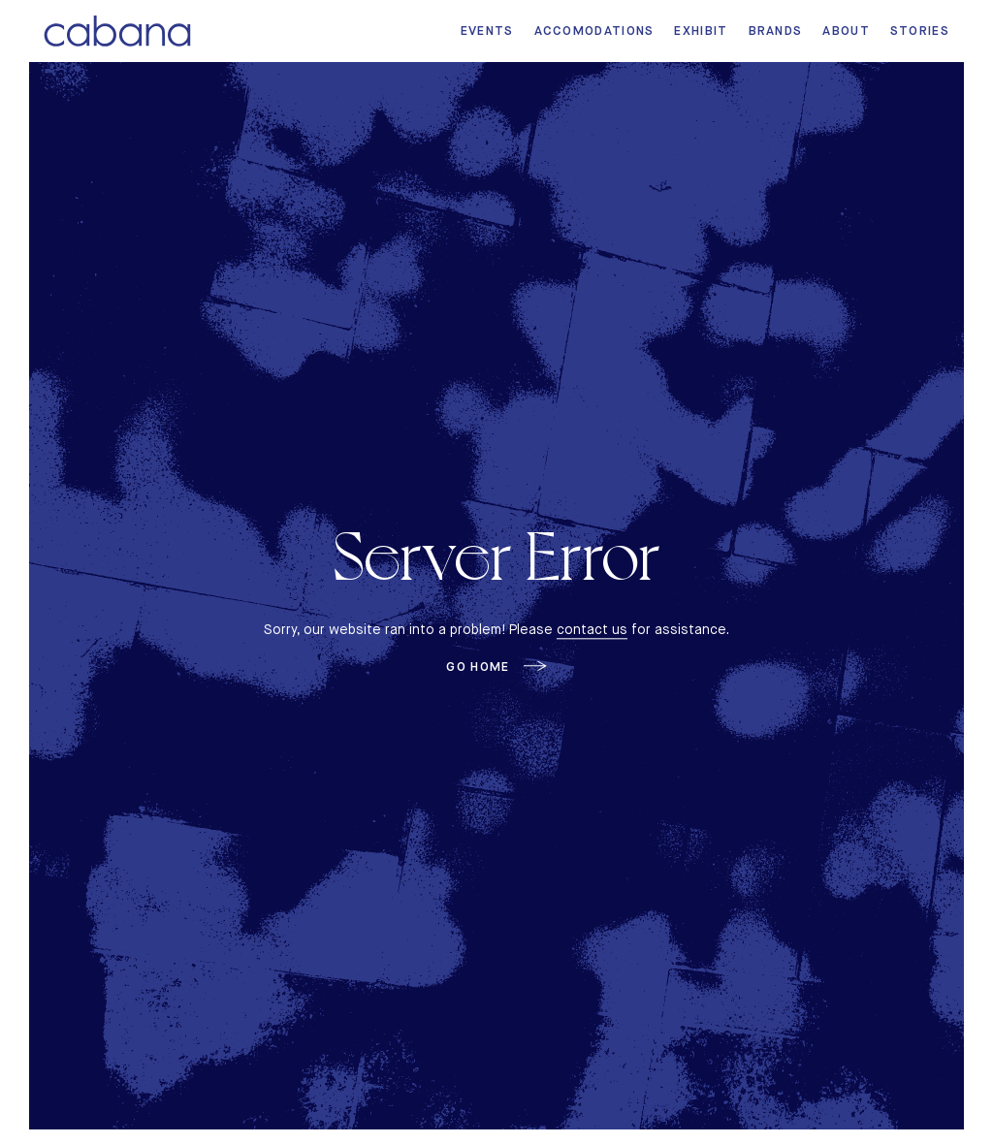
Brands (776, 30)
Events (487, 30)
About (846, 30)
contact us (592, 629)
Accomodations (594, 30)
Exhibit (700, 30)
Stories (919, 30)
